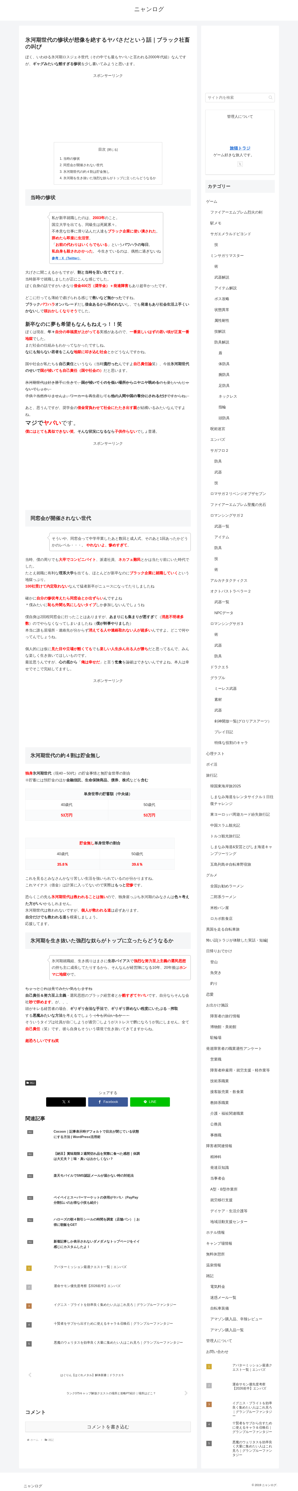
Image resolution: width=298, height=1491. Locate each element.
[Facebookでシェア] (108, 1102)
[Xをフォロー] (240, 164)
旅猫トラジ (240, 148)
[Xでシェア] (66, 1102)
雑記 (30, 1083)
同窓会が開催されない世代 (83, 165)
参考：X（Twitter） (66, 259)
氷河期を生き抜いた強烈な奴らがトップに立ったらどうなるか (109, 179)
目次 (102, 149)
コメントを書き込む (108, 1378)
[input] (240, 97)
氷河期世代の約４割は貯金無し (86, 172)
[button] (270, 97)
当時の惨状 (71, 159)
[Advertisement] (108, 108)
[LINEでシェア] (150, 1102)
